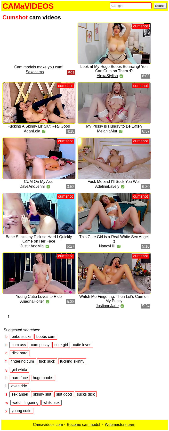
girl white (19, 369)
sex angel (19, 394)
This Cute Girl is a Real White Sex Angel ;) (114, 239)
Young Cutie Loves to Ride (39, 296)
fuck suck (47, 361)
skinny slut (42, 394)
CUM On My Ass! (39, 181)
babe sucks (21, 336)
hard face (20, 378)
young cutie (21, 411)
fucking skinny (72, 361)
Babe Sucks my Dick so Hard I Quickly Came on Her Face (39, 239)
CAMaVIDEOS (28, 6)
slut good (64, 394)
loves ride (18, 386)
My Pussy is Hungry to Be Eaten (114, 126)
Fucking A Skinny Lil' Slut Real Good (39, 126)
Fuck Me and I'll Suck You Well (114, 181)
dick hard (19, 353)
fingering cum (22, 361)
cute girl (61, 345)
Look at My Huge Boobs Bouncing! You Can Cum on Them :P (114, 69)
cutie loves (82, 345)
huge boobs (43, 378)
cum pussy (40, 345)
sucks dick (86, 394)
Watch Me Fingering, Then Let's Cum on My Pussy (114, 298)
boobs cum (45, 336)
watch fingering (25, 402)
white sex (51, 402)
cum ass (18, 345)
